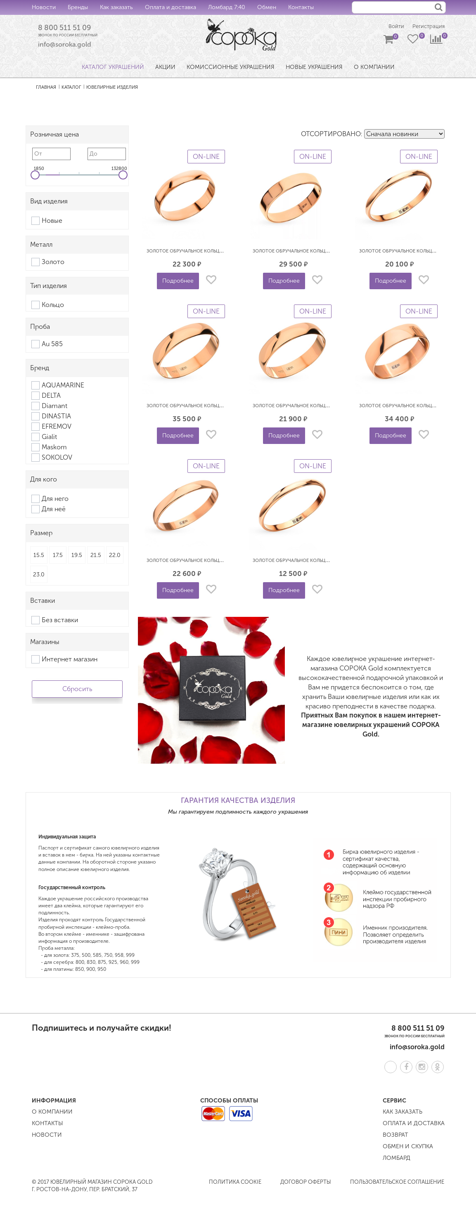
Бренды (78, 7)
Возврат (395, 1135)
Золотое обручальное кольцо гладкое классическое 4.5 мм (222, 252)
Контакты (301, 7)
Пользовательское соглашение (397, 1183)
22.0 (115, 555)
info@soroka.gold (64, 46)
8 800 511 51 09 (67, 28)
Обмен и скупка (408, 1147)
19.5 (76, 555)
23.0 (39, 575)
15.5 (38, 555)
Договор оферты (305, 1183)
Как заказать (116, 7)
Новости (44, 7)
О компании (52, 1112)
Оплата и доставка (170, 7)
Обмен (266, 7)
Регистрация (427, 27)
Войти (392, 27)
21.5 (95, 555)
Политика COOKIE (235, 1183)
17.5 (58, 555)
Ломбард (396, 1158)
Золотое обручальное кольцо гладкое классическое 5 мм (220, 407)
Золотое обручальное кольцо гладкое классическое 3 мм (220, 561)
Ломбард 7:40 (226, 7)
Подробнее (178, 282)
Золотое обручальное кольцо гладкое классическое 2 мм (326, 561)
